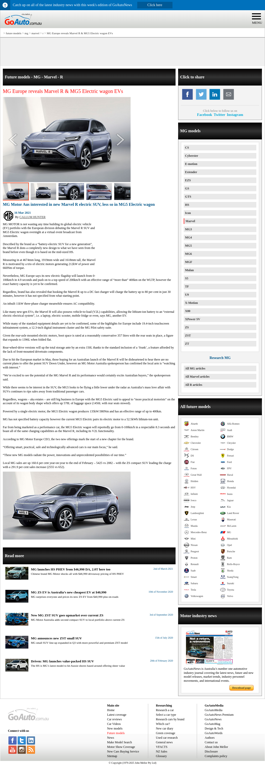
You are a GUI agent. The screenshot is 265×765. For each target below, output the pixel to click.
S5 (186, 278)
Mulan (189, 270)
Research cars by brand (170, 719)
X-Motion (191, 303)
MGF (188, 262)
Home (110, 710)
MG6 (188, 254)
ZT (187, 343)
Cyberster (191, 156)
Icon (188, 213)
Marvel (190, 221)
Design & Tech (214, 728)
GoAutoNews (213, 719)
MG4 (188, 237)
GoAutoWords (214, 733)
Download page (241, 687)
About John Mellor (216, 747)
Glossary (161, 756)
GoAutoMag (212, 724)
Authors (210, 737)
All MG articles (195, 368)
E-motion (191, 164)
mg (26, 33)
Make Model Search (119, 742)
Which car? (163, 724)
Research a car (165, 710)
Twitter (219, 115)
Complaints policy (216, 756)
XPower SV (192, 319)
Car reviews (114, 719)
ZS (187, 327)
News (110, 737)
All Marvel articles (197, 376)
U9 (187, 294)
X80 (187, 311)
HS (187, 205)
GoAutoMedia (213, 710)
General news (164, 742)
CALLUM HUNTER (32, 217)
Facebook (204, 115)
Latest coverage (116, 714)
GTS (188, 196)
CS (187, 147)
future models (13, 33)
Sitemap (112, 756)
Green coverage (165, 733)
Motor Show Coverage (121, 747)
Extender (191, 172)
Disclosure (211, 751)
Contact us (211, 742)
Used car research (167, 737)
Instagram (235, 115)
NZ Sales (161, 751)
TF (187, 286)
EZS (188, 180)
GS (187, 188)
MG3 (188, 229)
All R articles (193, 385)
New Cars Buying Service (123, 751)
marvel (35, 33)
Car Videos (114, 724)
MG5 (188, 245)
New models (114, 728)
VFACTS (161, 747)
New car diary (164, 728)
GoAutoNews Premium (219, 714)
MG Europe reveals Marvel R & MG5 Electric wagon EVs (80, 33)
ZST (188, 335)
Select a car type (166, 714)
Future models (116, 733)
